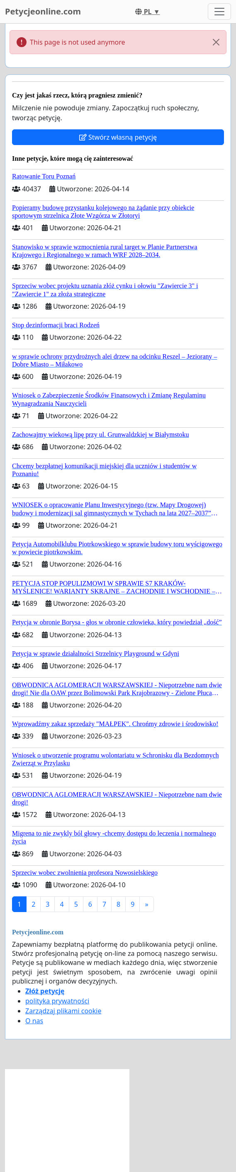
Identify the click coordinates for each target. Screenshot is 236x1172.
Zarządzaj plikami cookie (63, 1010)
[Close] (216, 42)
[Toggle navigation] (219, 11)
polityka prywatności (57, 1000)
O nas (34, 1020)
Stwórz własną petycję (118, 137)
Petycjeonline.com (43, 11)
